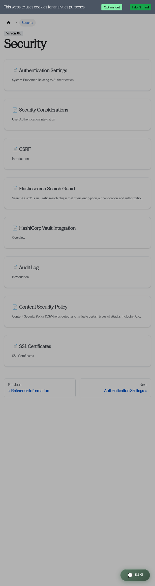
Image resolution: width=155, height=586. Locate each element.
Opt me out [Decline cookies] (112, 7)
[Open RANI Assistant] (135, 575)
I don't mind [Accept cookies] (140, 7)
